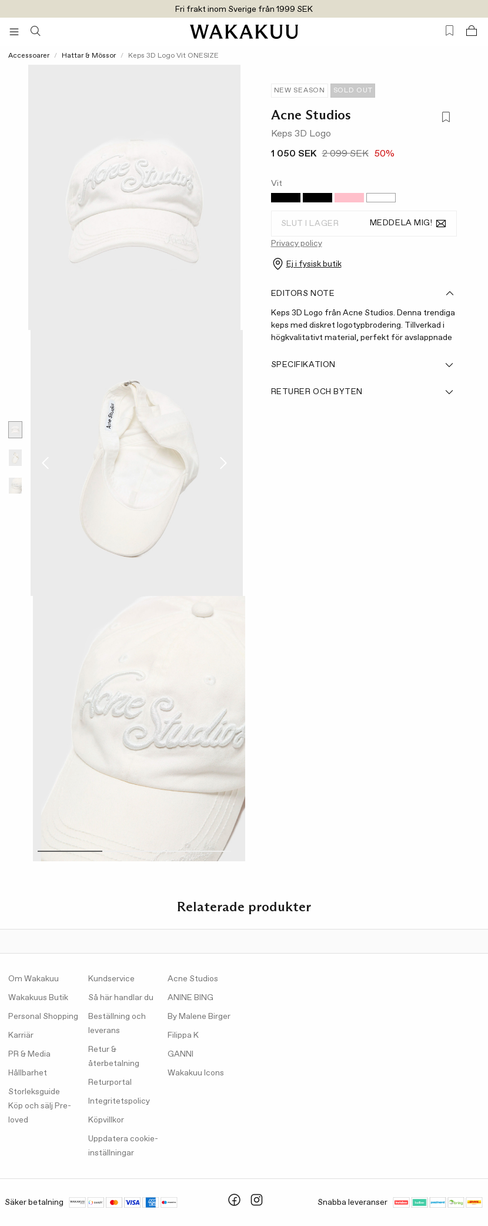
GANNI (180, 1054)
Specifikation (363, 364)
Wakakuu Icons (196, 1073)
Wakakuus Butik (38, 997)
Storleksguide (34, 1092)
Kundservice (111, 979)
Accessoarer (28, 56)
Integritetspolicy (119, 1101)
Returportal (110, 1082)
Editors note (363, 293)
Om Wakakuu (33, 979)
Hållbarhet (27, 1073)
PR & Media (29, 1054)
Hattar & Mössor (89, 56)
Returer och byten (363, 392)
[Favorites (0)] (449, 31)
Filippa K (183, 1035)
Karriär (21, 1035)
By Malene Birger (199, 1016)
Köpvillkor (106, 1120)
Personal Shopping (43, 1016)
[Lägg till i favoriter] (445, 118)
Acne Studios (311, 114)
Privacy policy (296, 243)
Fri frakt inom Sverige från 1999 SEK (244, 9)
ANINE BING (190, 997)
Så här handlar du (120, 997)
